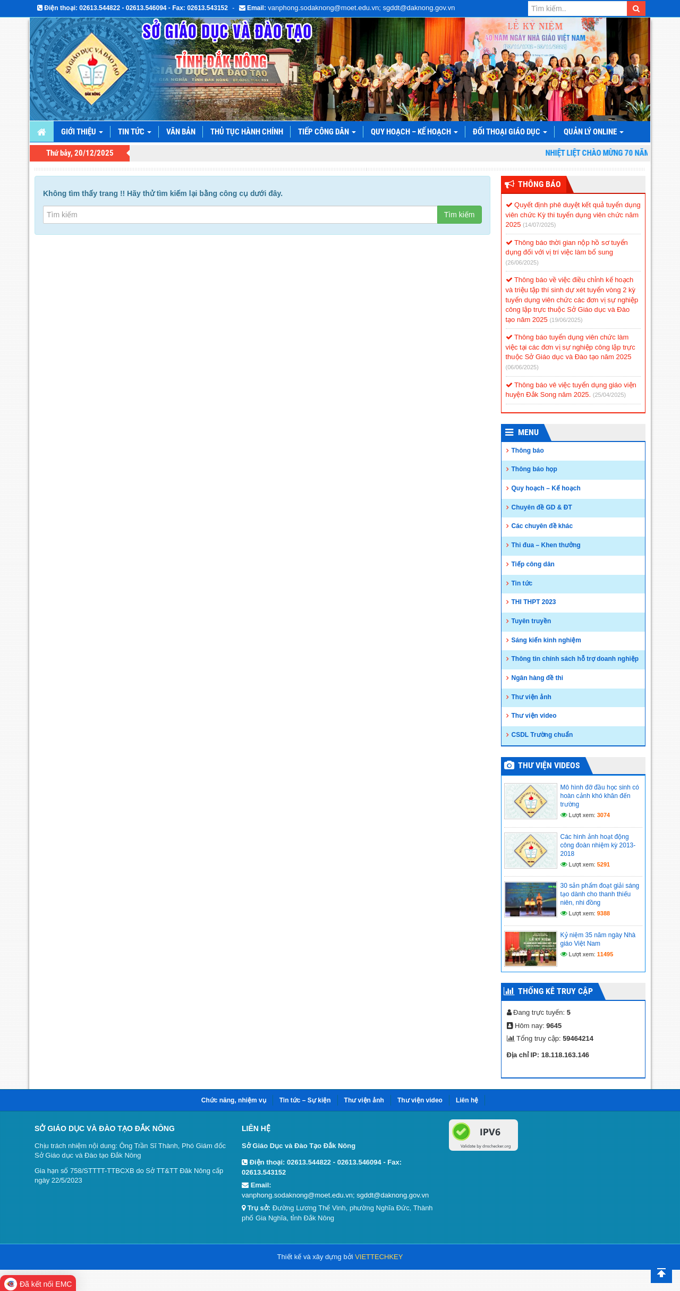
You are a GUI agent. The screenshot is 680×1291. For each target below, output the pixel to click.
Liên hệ (467, 1100)
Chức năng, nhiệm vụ (233, 1100)
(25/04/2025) (609, 395)
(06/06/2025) (522, 367)
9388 (603, 913)
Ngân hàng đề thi (538, 678)
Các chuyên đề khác (542, 526)
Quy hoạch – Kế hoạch (414, 132)
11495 (605, 954)
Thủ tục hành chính (246, 132)
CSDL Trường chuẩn (542, 734)
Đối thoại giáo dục (510, 132)
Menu (528, 432)
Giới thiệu (82, 132)
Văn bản (181, 132)
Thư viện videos (549, 765)
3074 (603, 815)
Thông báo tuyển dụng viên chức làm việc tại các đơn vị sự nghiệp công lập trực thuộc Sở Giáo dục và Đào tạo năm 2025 (570, 347)
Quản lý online (594, 132)
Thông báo (528, 450)
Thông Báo (539, 184)
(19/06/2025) (565, 320)
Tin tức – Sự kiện (305, 1100)
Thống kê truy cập (555, 991)
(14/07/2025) (539, 225)
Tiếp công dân (327, 132)
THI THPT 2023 (534, 602)
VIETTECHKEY (379, 1257)
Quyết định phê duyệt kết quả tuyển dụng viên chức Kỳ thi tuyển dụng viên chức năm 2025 (573, 214)
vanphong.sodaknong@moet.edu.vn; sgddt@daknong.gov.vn (361, 8)
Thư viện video (534, 715)
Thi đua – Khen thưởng (546, 545)
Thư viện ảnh (531, 697)
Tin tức (134, 132)
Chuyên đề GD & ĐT (542, 507)
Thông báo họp (534, 469)
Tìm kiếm (459, 214)
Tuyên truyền (531, 621)
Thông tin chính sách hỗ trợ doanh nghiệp (575, 659)
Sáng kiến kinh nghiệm (546, 640)
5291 (603, 864)
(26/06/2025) (522, 262)
